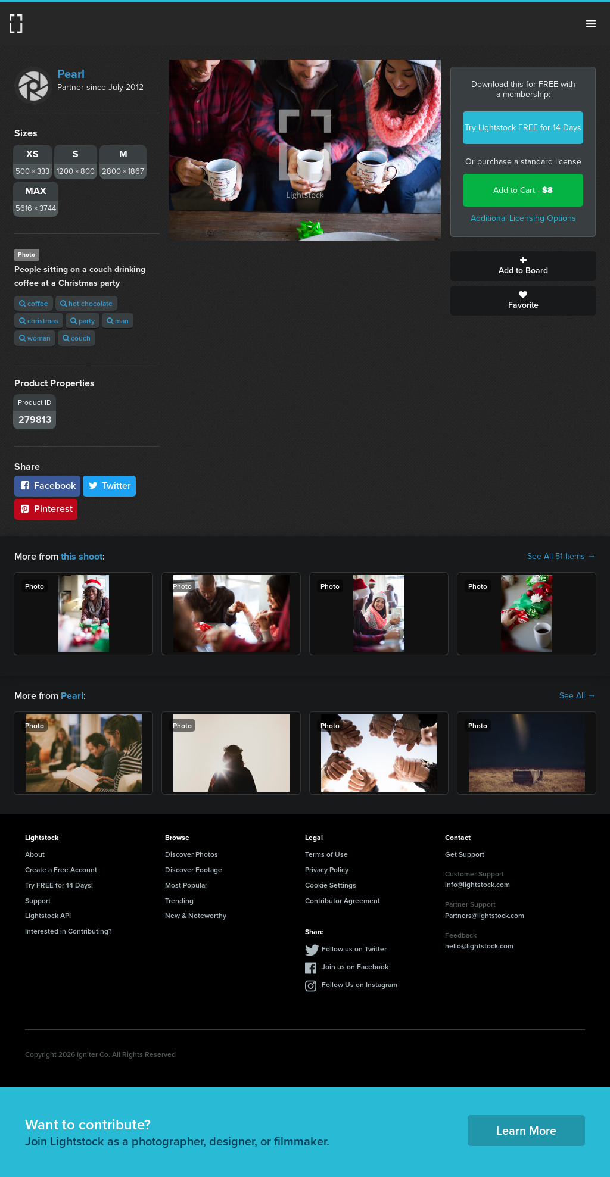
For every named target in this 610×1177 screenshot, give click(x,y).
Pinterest (46, 509)
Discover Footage (193, 869)
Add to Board (523, 266)
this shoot (81, 556)
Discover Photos (191, 854)
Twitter (110, 485)
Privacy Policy (326, 869)
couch (77, 338)
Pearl (71, 74)
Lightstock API (48, 915)
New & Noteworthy (195, 915)
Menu (590, 23)
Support (38, 900)
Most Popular (186, 885)
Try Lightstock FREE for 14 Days (523, 127)
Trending (179, 900)
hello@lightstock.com (479, 946)
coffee (33, 303)
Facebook (47, 485)
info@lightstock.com (477, 884)
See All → (577, 695)
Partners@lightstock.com (484, 915)
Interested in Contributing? (68, 931)
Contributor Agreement (342, 900)
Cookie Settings (330, 885)
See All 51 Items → (561, 557)
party (82, 321)
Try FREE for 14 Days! (59, 885)
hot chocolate (86, 303)
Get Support (464, 854)
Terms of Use (326, 854)
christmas (38, 321)
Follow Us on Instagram (359, 984)
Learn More (526, 1130)
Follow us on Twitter (354, 949)
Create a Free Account (61, 869)
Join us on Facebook (355, 966)
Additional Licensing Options (523, 218)
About (35, 854)
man (118, 321)
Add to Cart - (523, 190)
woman (35, 338)
